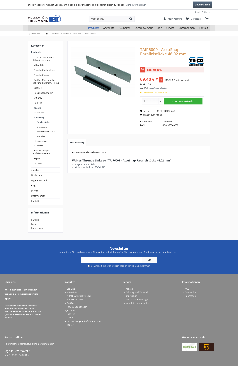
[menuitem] (190, 12)
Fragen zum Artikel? (151, 114)
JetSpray (37, 97)
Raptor (37, 158)
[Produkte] (93, 28)
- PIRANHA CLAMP (74, 299)
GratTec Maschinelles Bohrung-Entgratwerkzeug (46, 81)
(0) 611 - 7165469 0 (17, 351)
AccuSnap (39, 117)
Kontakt (35, 201)
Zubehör (39, 145)
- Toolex (69, 317)
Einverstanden (202, 4)
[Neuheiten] (124, 28)
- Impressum (130, 295)
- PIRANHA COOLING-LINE (78, 295)
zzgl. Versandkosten (158, 88)
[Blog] (159, 28)
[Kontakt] (203, 28)
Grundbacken (42, 127)
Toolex (37, 107)
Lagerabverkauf (39, 180)
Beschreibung (77, 142)
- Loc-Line (70, 288)
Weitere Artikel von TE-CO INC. (89, 167)
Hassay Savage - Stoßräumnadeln (41, 152)
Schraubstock (41, 141)
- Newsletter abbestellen (136, 303)
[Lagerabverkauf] (144, 28)
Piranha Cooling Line (44, 70)
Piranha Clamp (41, 75)
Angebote (36, 170)
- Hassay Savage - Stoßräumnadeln (83, 321)
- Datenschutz (191, 292)
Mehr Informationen (136, 4)
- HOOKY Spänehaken (76, 306)
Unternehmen (38, 195)
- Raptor (69, 324)
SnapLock (39, 112)
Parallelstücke (42, 122)
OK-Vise (37, 163)
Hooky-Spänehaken (43, 92)
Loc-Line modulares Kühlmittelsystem (43, 58)
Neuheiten (36, 175)
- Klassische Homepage (136, 299)
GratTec (37, 87)
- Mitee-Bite (71, 292)
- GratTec (70, 303)
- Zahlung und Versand (136, 292)
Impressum (37, 228)
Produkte (36, 52)
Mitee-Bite (38, 65)
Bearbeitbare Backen (45, 131)
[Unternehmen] (186, 28)
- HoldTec (70, 313)
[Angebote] (108, 28)
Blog (33, 185)
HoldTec (37, 102)
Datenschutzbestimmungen (106, 265)
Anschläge (40, 136)
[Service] (170, 28)
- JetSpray (70, 310)
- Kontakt (128, 288)
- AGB (186, 288)
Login (34, 224)
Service (34, 190)
